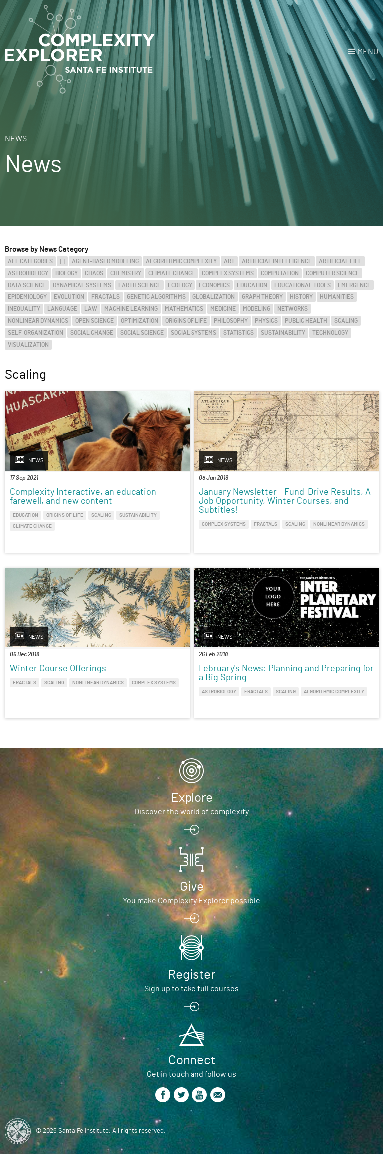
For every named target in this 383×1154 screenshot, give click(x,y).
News (16, 139)
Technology (330, 333)
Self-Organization (35, 333)
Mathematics (184, 309)
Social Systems (193, 333)
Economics (214, 285)
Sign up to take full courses (191, 989)
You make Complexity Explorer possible (191, 901)
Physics (266, 321)
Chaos (94, 273)
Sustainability (283, 333)
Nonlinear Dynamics (38, 321)
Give (192, 886)
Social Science (142, 333)
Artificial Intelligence (277, 261)
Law (90, 309)
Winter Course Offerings (58, 668)
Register (191, 974)
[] (62, 261)
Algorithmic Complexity (181, 261)
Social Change (91, 333)
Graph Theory (262, 297)
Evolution (69, 297)
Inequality (24, 309)
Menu (367, 52)
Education (252, 285)
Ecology (180, 285)
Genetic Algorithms (156, 297)
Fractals (105, 297)
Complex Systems (228, 273)
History (301, 297)
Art (229, 261)
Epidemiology (27, 297)
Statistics (238, 333)
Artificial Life (340, 261)
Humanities (337, 297)
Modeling (256, 309)
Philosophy (231, 321)
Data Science (27, 285)
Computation (280, 273)
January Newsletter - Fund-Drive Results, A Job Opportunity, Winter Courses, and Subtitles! (285, 501)
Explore (192, 797)
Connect (191, 1060)
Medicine (223, 309)
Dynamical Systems (82, 285)
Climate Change (171, 273)
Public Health (306, 321)
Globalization (213, 297)
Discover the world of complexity (191, 812)
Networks (292, 309)
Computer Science (332, 273)
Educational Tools (302, 285)
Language (62, 309)
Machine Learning (131, 309)
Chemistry (125, 273)
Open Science (94, 321)
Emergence (354, 285)
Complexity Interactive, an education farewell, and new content (83, 497)
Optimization (139, 321)
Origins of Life (186, 321)
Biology (66, 273)
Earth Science (139, 285)
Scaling (346, 321)
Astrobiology (28, 273)
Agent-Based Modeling (105, 261)
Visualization (28, 345)
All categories (30, 261)
